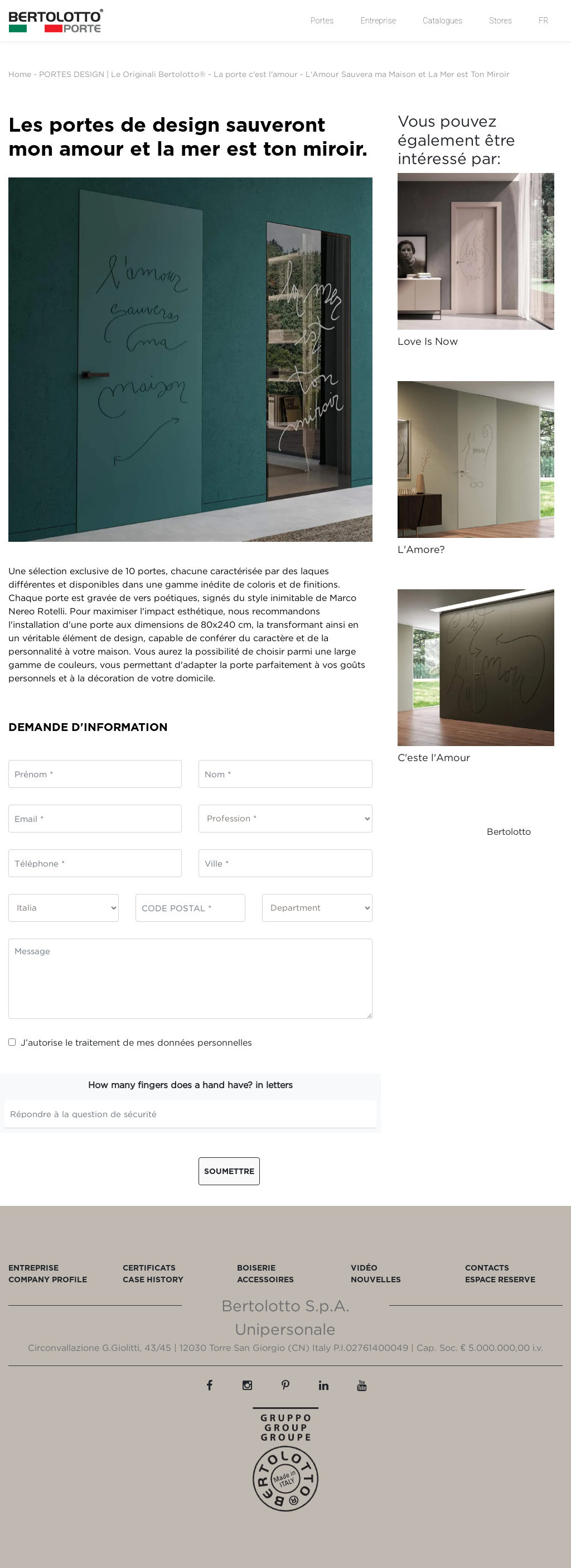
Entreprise (378, 20)
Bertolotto (509, 831)
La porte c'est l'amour (256, 74)
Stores (501, 20)
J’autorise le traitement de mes (130, 1042)
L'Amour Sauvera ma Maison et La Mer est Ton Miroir (408, 74)
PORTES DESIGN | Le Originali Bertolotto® (122, 74)
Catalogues (442, 20)
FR (544, 20)
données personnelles (204, 1042)
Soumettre (229, 1171)
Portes (322, 20)
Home (19, 74)
